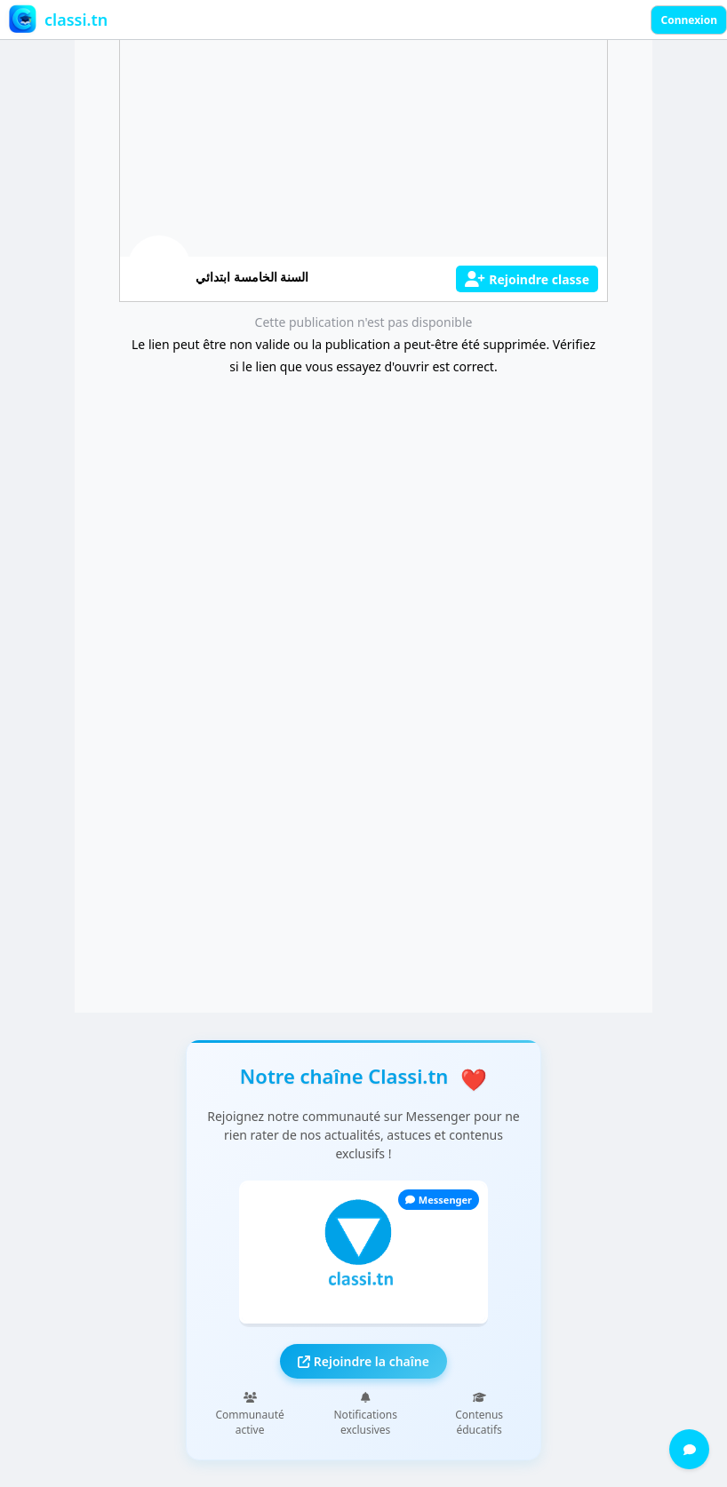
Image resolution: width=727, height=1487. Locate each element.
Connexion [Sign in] (688, 20)
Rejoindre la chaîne (363, 1361)
